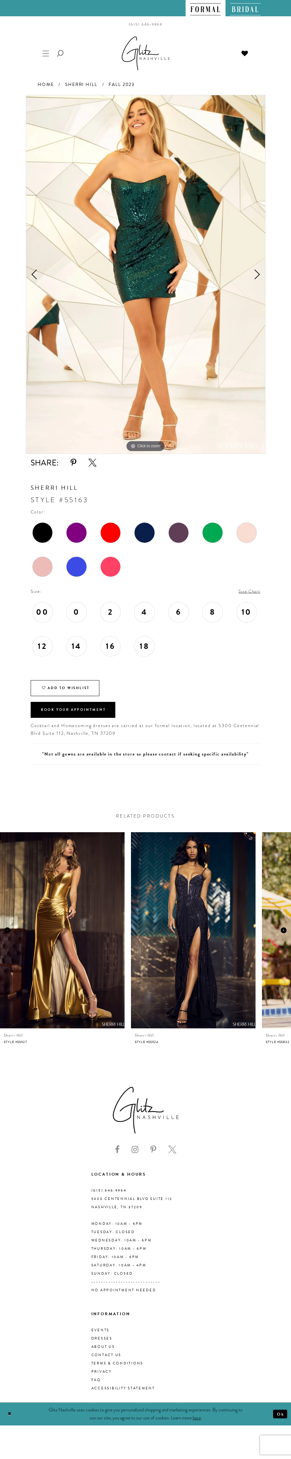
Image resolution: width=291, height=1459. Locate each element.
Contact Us (106, 1360)
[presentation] (62, 936)
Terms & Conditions (117, 1368)
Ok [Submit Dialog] (279, 1419)
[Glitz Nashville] (146, 53)
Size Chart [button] (247, 591)
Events (100, 1335)
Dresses (101, 1344)
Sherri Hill (81, 84)
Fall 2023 (121, 84)
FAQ (96, 1385)
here (197, 1423)
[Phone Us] (145, 24)
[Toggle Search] (60, 53)
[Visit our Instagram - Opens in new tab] (135, 1155)
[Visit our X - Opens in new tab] (172, 1155)
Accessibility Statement (123, 1393)
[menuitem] (206, 8)
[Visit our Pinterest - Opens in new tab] (153, 1155)
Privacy (101, 1377)
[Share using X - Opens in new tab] (92, 463)
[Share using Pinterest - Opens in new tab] (73, 463)
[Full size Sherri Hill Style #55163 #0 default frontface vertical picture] (145, 274)
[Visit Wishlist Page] (245, 53)
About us (103, 1352)
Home (46, 84)
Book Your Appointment (78, 715)
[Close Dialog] (10, 1419)
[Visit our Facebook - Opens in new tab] (117, 1155)
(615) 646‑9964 (108, 1196)
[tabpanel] (145, 274)
